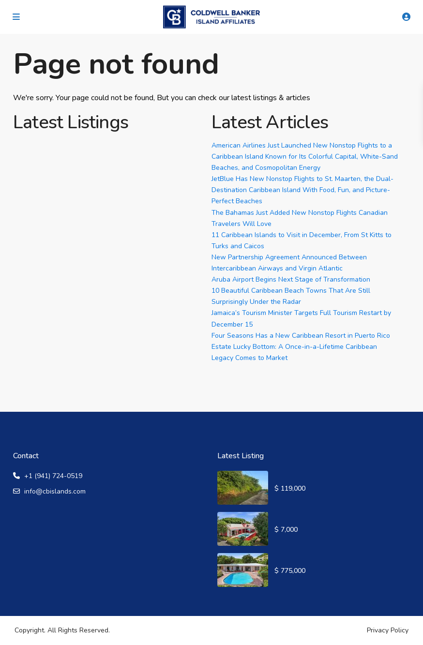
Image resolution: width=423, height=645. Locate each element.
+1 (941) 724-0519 (53, 475)
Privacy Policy (387, 630)
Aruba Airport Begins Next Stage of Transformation (291, 279)
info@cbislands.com (55, 491)
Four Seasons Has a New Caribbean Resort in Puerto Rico (301, 335)
